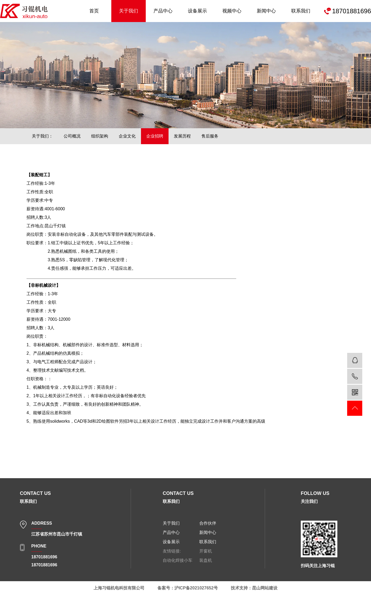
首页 (94, 11)
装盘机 (205, 560)
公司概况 (72, 136)
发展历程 (182, 136)
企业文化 (127, 136)
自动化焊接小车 (177, 560)
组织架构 (99, 136)
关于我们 (128, 11)
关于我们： (42, 136)
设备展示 (197, 11)
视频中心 (231, 11)
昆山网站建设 (264, 588)
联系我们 (300, 11)
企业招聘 (154, 136)
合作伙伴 (207, 523)
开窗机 (205, 551)
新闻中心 (266, 11)
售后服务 (209, 136)
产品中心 (163, 11)
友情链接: (172, 551)
